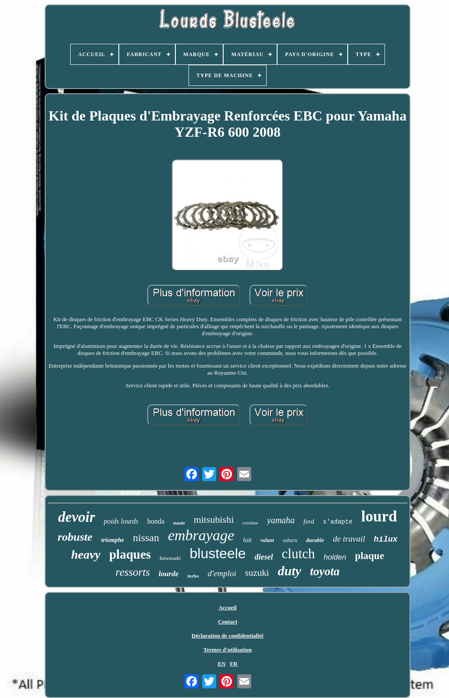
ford (308, 521)
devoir (76, 517)
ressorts (133, 572)
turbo (193, 575)
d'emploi (221, 573)
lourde (168, 574)
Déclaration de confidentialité (228, 635)
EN (221, 663)
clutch (298, 553)
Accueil (227, 607)
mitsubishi (214, 519)
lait (247, 539)
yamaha (281, 520)
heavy (85, 554)
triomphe (112, 540)
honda (155, 521)
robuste (74, 537)
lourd (379, 516)
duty (289, 570)
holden (335, 557)
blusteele (217, 553)
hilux (386, 539)
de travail (349, 538)
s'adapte (338, 521)
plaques (130, 554)
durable (315, 540)
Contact (227, 621)
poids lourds (121, 521)
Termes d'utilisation (227, 649)
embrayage (201, 535)
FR (233, 663)
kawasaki (170, 558)
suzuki (257, 572)
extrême (250, 522)
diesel (264, 557)
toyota (325, 571)
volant (267, 540)
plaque (369, 555)
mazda (179, 523)
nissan (146, 537)
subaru (290, 540)
